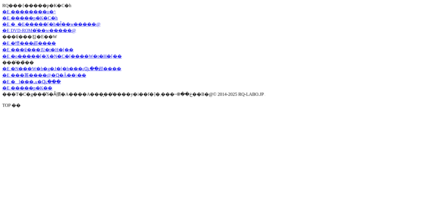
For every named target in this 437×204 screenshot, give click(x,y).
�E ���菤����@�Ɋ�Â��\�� (44, 75)
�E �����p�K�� (27, 88)
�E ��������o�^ (29, 11)
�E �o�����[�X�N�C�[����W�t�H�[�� (62, 56)
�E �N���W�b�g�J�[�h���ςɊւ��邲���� (61, 68)
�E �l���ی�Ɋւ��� (31, 81)
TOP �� (11, 105)
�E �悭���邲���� (29, 43)
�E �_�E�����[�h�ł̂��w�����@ (51, 24)
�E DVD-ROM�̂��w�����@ (39, 30)
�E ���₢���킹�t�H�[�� (37, 49)
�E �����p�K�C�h (30, 18)
